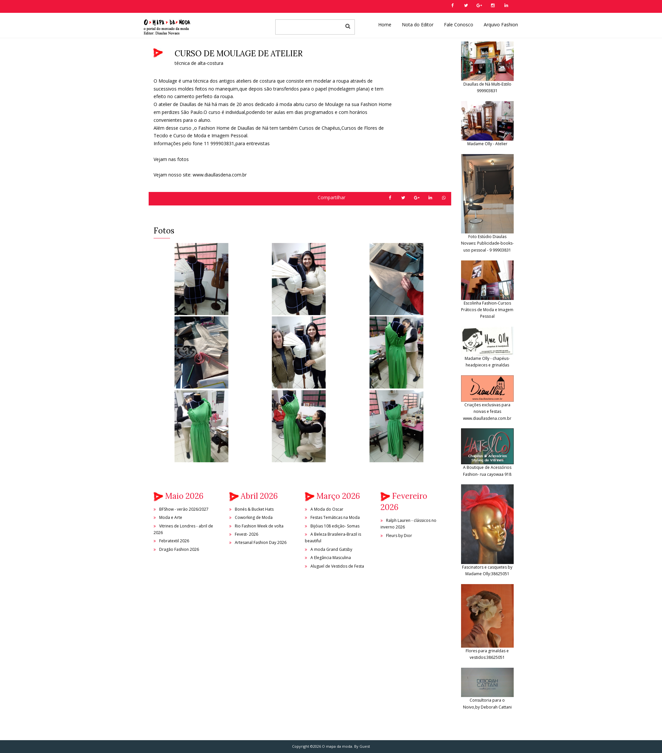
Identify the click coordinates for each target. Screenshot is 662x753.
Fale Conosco (458, 24)
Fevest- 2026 (246, 534)
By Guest (362, 746)
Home (384, 24)
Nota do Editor (417, 24)
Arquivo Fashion (501, 24)
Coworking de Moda (254, 517)
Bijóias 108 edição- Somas (334, 526)
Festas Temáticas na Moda (335, 517)
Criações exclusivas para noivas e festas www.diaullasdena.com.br (487, 403)
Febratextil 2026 (174, 541)
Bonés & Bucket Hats (254, 509)
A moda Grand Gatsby (331, 549)
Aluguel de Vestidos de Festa (337, 566)
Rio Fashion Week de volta (259, 526)
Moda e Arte (170, 517)
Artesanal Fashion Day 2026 (260, 542)
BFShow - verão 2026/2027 (183, 509)
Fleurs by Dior (399, 535)
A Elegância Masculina (330, 557)
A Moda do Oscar (326, 509)
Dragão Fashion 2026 (179, 549)
